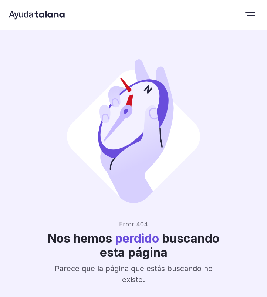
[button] (250, 15)
